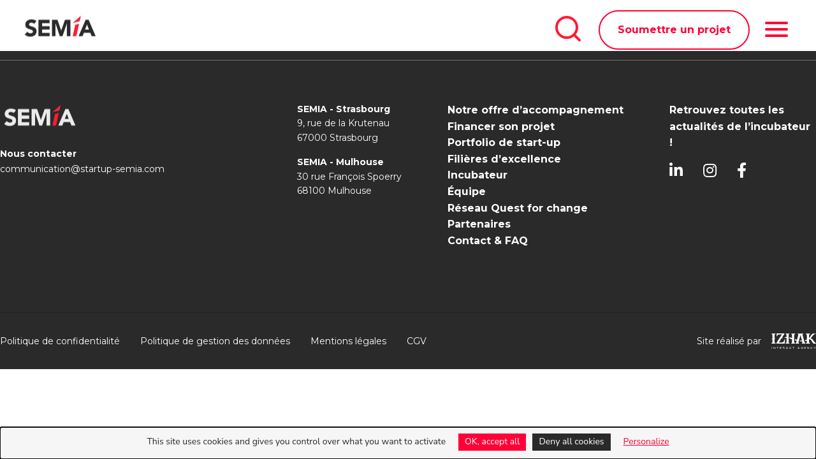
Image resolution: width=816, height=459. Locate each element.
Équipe (467, 192)
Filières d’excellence (504, 159)
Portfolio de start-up (504, 142)
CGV (416, 341)
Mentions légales (348, 341)
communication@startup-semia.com (82, 169)
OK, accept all (492, 441)
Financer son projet (501, 126)
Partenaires (479, 224)
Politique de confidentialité (60, 341)
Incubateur (477, 175)
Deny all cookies (571, 441)
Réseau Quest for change (518, 208)
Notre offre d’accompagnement (535, 110)
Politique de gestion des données (215, 341)
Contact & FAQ (488, 241)
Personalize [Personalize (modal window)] (646, 441)
